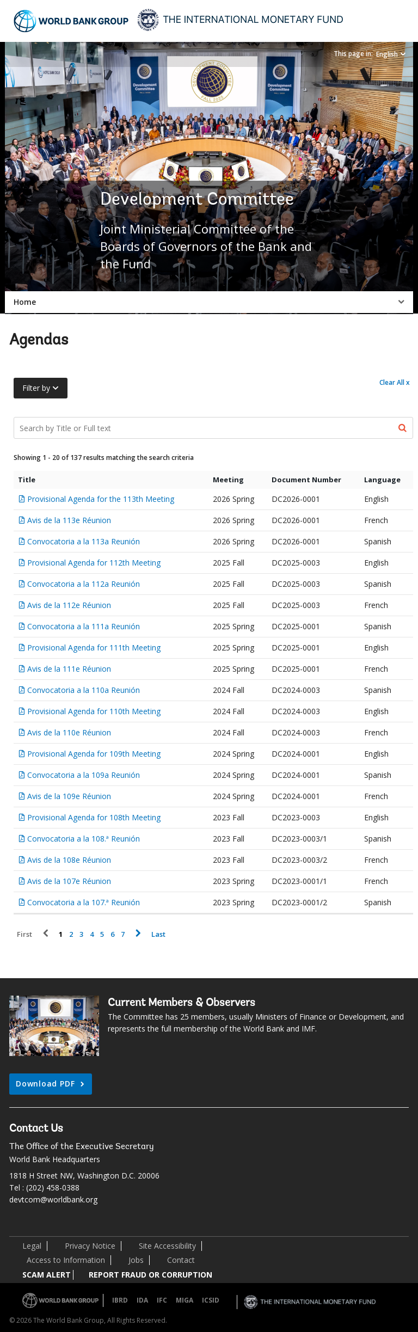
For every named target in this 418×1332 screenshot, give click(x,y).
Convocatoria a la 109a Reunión (83, 775)
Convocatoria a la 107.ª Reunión (83, 902)
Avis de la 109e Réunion (69, 796)
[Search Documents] (213, 428)
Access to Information (66, 1260)
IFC (162, 1300)
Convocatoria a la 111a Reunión (83, 626)
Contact (181, 1260)
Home (25, 302)
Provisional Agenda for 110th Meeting (94, 711)
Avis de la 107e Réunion (69, 881)
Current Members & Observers (181, 1003)
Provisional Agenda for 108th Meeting (94, 817)
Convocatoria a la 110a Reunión (83, 690)
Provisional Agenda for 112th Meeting (94, 562)
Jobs (136, 1260)
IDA (142, 1300)
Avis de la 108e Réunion (69, 860)
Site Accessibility (167, 1246)
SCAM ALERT (46, 1274)
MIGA (184, 1300)
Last (158, 934)
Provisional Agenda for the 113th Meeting (100, 499)
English (387, 54)
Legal (31, 1246)
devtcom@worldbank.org (53, 1199)
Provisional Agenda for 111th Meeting (94, 647)
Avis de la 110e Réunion (69, 732)
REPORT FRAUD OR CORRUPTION (150, 1274)
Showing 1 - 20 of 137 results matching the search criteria (104, 457)
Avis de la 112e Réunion (69, 605)
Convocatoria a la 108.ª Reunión (83, 838)
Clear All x (394, 382)
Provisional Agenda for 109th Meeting (94, 753)
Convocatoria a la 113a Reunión (83, 541)
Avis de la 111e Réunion (69, 669)
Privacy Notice (90, 1246)
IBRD (120, 1300)
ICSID (210, 1300)
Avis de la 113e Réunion (69, 520)
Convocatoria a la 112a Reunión (83, 584)
